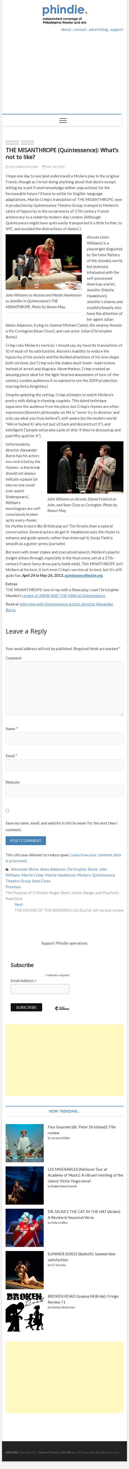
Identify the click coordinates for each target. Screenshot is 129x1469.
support (116, 29)
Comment (14, 658)
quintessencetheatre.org (83, 575)
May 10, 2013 (53, 167)
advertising (98, 29)
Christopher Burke (82, 869)
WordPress (68, 1452)
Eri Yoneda (58, 1265)
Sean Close (41, 881)
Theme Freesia (48, 1452)
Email (11, 755)
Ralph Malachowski (64, 1186)
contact (79, 29)
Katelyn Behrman (63, 1307)
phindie (12, 1452)
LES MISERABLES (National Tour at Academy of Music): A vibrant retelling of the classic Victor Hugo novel (85, 1175)
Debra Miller (59, 1223)
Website (13, 782)
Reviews (12, 141)
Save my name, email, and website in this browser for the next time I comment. (62, 826)
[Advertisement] (64, 75)
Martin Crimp (32, 875)
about (66, 29)
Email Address (24, 980)
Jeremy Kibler (60, 1138)
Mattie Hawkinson (60, 875)
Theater (27, 141)
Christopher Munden (22, 167)
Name (12, 728)
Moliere (84, 875)
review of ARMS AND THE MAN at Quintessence (63, 595)
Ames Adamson (53, 869)
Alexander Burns (25, 869)
